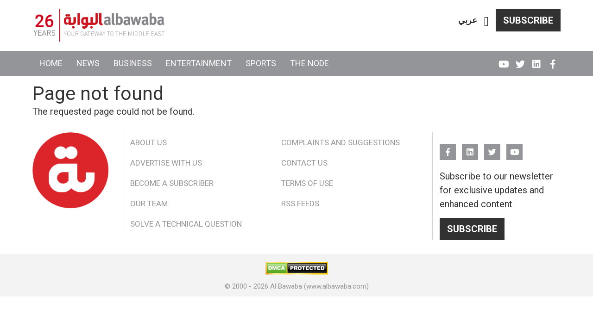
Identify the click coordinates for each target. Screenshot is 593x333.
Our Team (149, 203)
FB (552, 60)
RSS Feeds (300, 203)
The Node (309, 63)
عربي (467, 20)
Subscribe (528, 20)
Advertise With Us (166, 162)
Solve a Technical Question (186, 223)
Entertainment (199, 63)
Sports (261, 63)
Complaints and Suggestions (340, 142)
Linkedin (536, 60)
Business (133, 63)
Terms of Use (307, 183)
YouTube (504, 60)
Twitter (520, 60)
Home (51, 63)
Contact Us (304, 162)
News (88, 63)
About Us (148, 142)
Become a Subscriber (172, 183)
